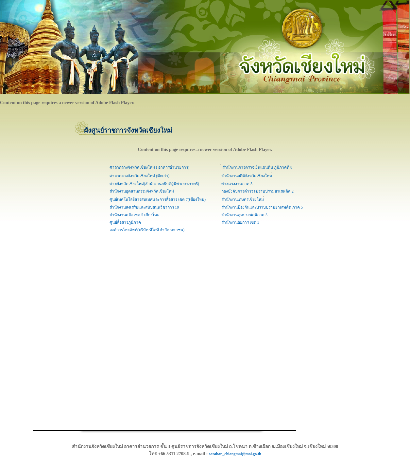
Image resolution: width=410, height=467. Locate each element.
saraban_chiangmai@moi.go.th (235, 454)
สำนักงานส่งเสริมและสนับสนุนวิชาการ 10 (144, 207)
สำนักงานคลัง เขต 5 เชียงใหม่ (135, 215)
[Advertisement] (19, 332)
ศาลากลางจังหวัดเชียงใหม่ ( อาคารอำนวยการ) (149, 167)
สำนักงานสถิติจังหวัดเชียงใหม (246, 176)
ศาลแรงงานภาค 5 (236, 183)
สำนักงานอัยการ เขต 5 (240, 222)
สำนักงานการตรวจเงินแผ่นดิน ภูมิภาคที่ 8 (256, 167)
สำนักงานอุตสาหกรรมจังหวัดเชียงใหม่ (142, 191)
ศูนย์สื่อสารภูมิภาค (125, 222)
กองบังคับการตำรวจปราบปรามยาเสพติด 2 (257, 191)
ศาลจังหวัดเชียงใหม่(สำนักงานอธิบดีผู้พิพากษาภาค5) (154, 183)
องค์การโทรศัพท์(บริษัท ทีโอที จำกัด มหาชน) (147, 230)
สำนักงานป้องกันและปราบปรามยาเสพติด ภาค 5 (262, 207)
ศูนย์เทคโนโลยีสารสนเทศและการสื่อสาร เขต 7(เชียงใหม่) (158, 199)
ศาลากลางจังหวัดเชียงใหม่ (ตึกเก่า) (139, 176)
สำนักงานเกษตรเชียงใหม (242, 199)
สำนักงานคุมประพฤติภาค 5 (244, 215)
